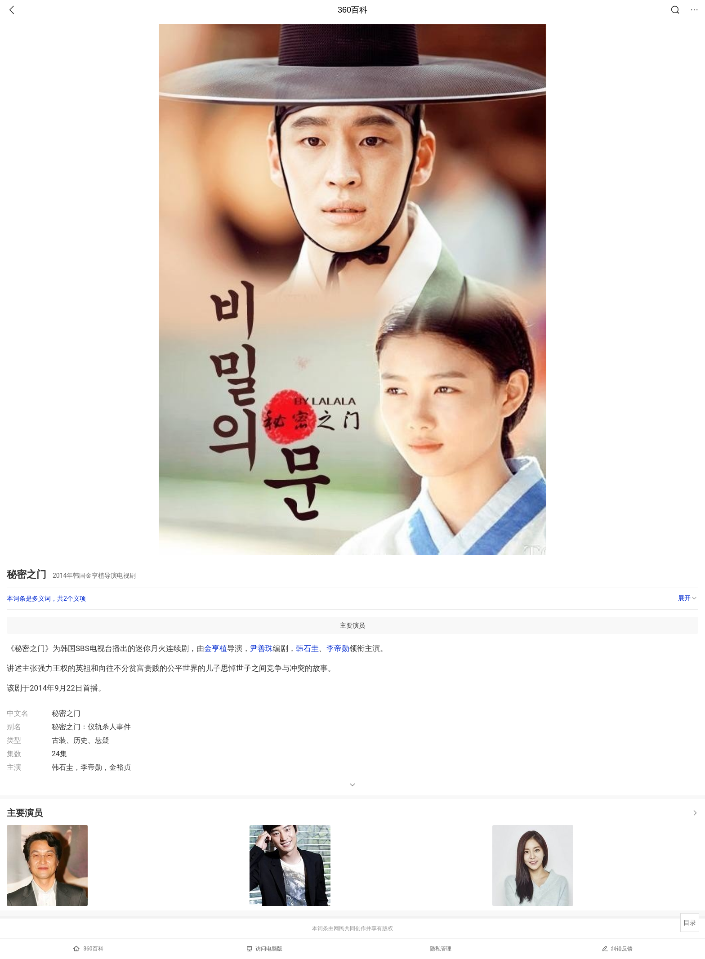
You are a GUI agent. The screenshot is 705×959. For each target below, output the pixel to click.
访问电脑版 (264, 949)
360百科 (352, 9)
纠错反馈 (617, 948)
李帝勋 (337, 648)
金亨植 (215, 648)
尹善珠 (261, 648)
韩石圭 (307, 648)
